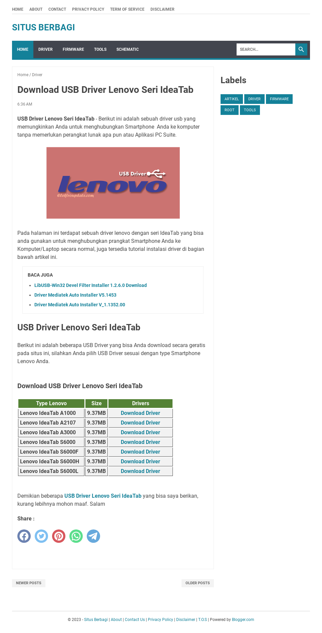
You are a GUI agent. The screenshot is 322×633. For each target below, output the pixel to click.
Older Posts (198, 583)
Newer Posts (28, 583)
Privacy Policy (88, 9)
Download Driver (140, 413)
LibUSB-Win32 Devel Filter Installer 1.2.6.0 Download (90, 285)
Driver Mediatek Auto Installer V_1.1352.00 (79, 304)
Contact (57, 9)
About (35, 9)
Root (230, 110)
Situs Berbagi (43, 27)
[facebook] (24, 536)
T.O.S (202, 619)
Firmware (73, 49)
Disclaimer (162, 9)
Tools (100, 49)
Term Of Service (127, 9)
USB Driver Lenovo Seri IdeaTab (102, 496)
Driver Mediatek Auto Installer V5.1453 (75, 295)
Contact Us (135, 619)
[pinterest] (58, 536)
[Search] (266, 49)
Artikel (232, 99)
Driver (45, 49)
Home (17, 9)
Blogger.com (243, 619)
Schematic (127, 49)
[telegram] (93, 536)
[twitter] (41, 536)
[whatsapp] (76, 536)
